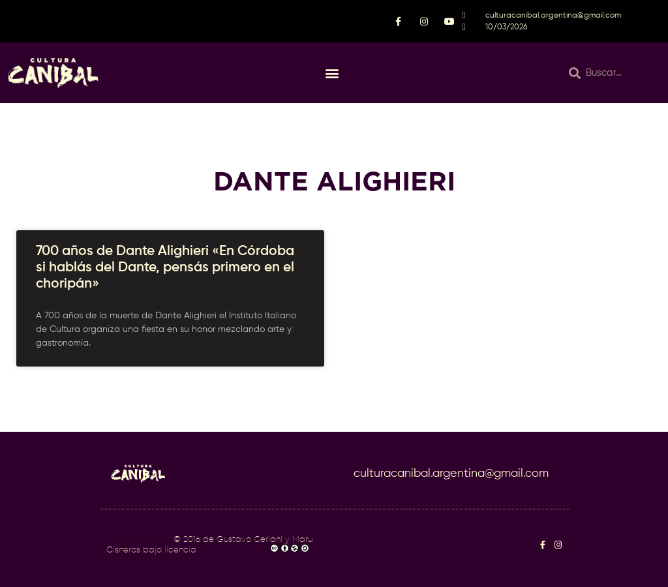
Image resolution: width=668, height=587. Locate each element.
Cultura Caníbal (138, 539)
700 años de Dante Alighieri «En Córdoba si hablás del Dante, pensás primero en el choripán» (165, 268)
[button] (331, 72)
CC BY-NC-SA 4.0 (234, 550)
